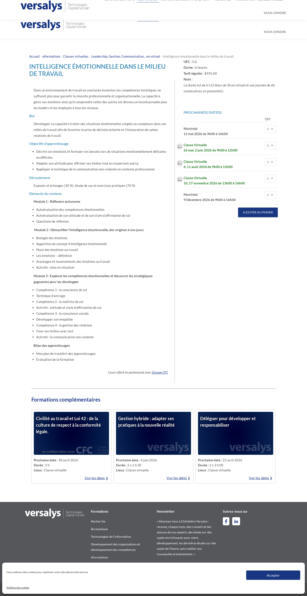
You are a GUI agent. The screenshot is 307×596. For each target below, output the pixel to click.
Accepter (273, 575)
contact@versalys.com (77, 5)
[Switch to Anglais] (276, 5)
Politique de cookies (18, 587)
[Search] (152, 5)
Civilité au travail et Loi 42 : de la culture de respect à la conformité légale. (68, 425)
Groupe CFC (160, 372)
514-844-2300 (38, 5)
